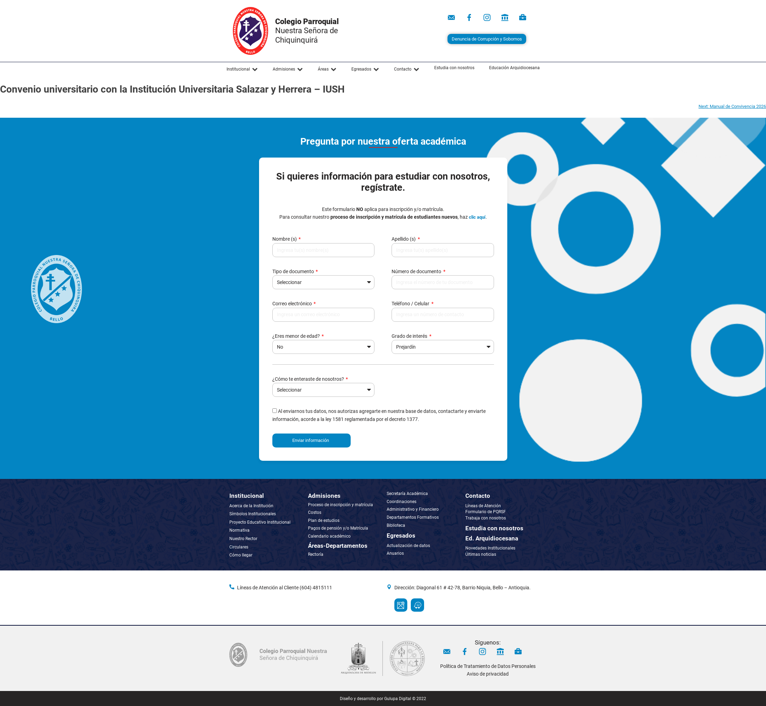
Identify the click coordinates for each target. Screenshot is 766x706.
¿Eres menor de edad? (296, 336)
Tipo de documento (293, 271)
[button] (242, 69)
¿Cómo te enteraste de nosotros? (308, 379)
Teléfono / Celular (411, 303)
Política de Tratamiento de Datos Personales (488, 666)
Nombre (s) (285, 239)
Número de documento (417, 271)
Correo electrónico (292, 303)
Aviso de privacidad (488, 674)
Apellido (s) (404, 239)
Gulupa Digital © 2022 (405, 698)
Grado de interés (410, 336)
